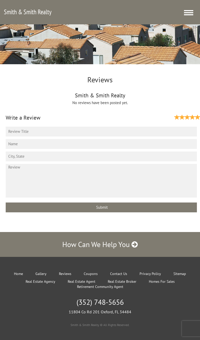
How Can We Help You (100, 244)
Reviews (65, 273)
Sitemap (179, 273)
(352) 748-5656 (100, 302)
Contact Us (118, 273)
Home (18, 273)
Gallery (41, 273)
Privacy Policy (150, 273)
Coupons (91, 273)
